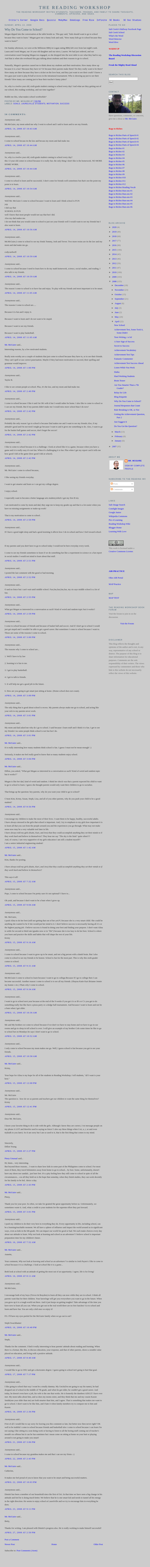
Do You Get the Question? (125, 427)
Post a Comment (12, 1540)
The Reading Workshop (75, 7)
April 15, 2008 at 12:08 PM (21, 1083)
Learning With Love (117, 532)
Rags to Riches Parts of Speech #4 (123, 145)
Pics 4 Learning (115, 520)
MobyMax (62, 20)
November (120, 290)
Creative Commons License (121, 552)
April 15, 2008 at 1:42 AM (20, 848)
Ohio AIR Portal (116, 578)
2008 (114, 282)
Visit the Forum (127, 624)
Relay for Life (120, 393)
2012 (114, 264)
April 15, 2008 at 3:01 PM (20, 1212)
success (64, 104)
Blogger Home (115, 528)
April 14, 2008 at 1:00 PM (20, 368)
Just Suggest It (120, 422)
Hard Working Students (124, 377)
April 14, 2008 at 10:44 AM (21, 146)
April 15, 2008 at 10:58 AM (21, 1057)
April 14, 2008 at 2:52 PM (20, 578)
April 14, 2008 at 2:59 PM (20, 614)
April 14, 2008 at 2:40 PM (20, 392)
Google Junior (115, 513)
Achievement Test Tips (124, 355)
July (117, 308)
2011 (114, 268)
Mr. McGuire (10, 345)
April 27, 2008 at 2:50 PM (20, 1533)
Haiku (116, 372)
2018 (114, 237)
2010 (114, 273)
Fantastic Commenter (123, 359)
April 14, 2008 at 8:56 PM (20, 807)
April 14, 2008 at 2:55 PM (20, 598)
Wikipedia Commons (118, 517)
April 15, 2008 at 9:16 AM (20, 943)
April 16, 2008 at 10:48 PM (21, 1328)
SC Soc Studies (132, 20)
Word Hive (113, 43)
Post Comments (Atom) (27, 1551)
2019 (114, 232)
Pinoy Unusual (11, 1159)
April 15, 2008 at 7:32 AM (20, 882)
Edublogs (75, 20)
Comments (117, 490)
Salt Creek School (116, 33)
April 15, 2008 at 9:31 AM (20, 966)
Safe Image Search (117, 505)
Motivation (53, 104)
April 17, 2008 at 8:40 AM (20, 1358)
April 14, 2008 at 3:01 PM (20, 716)
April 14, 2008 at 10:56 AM (21, 230)
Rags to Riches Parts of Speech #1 (123, 136)
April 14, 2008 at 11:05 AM (21, 293)
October (118, 295)
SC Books (114, 20)
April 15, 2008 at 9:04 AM (20, 905)
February (119, 437)
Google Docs (37, 20)
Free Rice (88, 20)
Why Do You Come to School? (23, 30)
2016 (114, 246)
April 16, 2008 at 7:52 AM (20, 1243)
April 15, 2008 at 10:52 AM (21, 1036)
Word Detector (115, 39)
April (117, 322)
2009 (114, 277)
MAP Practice (115, 585)
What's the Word (116, 36)
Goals (16, 104)
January (118, 441)
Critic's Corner (18, 20)
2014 (114, 255)
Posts (114, 484)
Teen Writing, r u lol (123, 338)
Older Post (98, 1545)
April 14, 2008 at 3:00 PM (20, 638)
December (119, 286)
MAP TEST (114, 598)
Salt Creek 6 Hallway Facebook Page (125, 30)
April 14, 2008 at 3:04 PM (20, 759)
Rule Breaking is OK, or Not (126, 410)
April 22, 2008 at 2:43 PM (20, 1459)
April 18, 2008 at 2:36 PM (20, 1412)
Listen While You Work (124, 368)
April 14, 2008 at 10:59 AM (21, 257)
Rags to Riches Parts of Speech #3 (123, 142)
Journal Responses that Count (127, 406)
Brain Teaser (119, 381)
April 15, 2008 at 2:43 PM (20, 1185)
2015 (114, 250)
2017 (114, 241)
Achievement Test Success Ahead (129, 364)
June (117, 313)
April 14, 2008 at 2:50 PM (20, 520)
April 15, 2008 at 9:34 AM (20, 990)
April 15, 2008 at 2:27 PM (20, 1151)
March (118, 432)
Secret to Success (121, 346)
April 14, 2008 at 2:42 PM (20, 412)
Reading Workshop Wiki (119, 524)
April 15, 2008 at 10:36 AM (21, 1013)
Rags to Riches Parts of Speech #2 (123, 139)
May (117, 317)
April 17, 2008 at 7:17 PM (20, 1375)
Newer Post (10, 1545)
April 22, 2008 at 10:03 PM (21, 1483)
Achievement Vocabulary (125, 351)
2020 (114, 228)
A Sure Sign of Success (124, 342)
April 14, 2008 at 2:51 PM (20, 561)
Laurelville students (33, 104)
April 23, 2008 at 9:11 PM (20, 1509)
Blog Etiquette (120, 397)
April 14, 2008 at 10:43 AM (21, 129)
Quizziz (51, 20)
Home (54, 1545)
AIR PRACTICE (117, 572)
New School (119, 326)
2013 (114, 259)
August (118, 304)
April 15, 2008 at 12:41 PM (21, 1107)
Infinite (102, 20)
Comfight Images (116, 509)
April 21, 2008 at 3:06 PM (20, 1442)
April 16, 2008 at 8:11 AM (20, 1276)
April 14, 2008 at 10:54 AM (21, 189)
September (120, 299)
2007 (114, 447)
